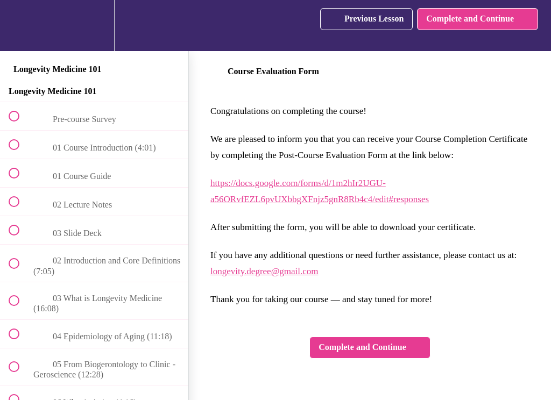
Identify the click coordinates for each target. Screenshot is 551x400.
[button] (20, 25)
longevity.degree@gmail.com (264, 271)
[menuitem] (94, 25)
